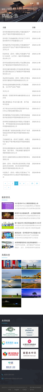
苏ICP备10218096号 (35, 387)
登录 (31, 3)
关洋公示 (6, 91)
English (16, 390)
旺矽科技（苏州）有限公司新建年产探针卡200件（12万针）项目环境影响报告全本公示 (16, 56)
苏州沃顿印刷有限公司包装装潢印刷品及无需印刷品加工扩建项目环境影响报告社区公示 (16, 71)
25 (32, 183)
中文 (9, 390)
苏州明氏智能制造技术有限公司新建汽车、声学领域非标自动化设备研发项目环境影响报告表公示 (16, 124)
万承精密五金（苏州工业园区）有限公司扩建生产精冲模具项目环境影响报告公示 (16, 141)
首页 (3, 9)
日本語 (24, 390)
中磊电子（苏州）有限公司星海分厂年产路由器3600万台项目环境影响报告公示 (16, 175)
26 (37, 183)
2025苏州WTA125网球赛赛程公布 (26, 203)
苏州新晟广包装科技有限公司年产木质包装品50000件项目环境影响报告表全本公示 (16, 133)
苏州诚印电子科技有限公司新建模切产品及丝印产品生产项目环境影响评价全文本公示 (16, 47)
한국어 (32, 390)
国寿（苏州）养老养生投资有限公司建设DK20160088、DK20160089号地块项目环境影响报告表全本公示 (16, 166)
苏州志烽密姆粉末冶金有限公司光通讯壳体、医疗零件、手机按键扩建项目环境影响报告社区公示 (16, 150)
